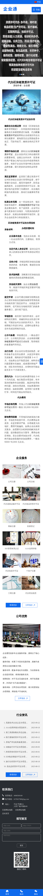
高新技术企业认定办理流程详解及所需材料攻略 (16, 722)
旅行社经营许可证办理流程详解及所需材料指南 (16, 761)
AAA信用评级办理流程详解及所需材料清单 (16, 727)
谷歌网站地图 (20, 810)
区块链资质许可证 (20, 119)
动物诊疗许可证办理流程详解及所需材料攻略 (16, 747)
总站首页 (5, 813)
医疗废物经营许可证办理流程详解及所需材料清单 (16, 737)
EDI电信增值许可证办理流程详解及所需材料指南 (16, 756)
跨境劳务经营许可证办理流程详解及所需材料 (16, 751)
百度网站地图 (7, 810)
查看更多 (13, 605)
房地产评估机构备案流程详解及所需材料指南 (16, 742)
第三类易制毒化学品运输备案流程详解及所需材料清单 (16, 732)
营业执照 (34, 284)
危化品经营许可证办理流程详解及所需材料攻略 (16, 766)
